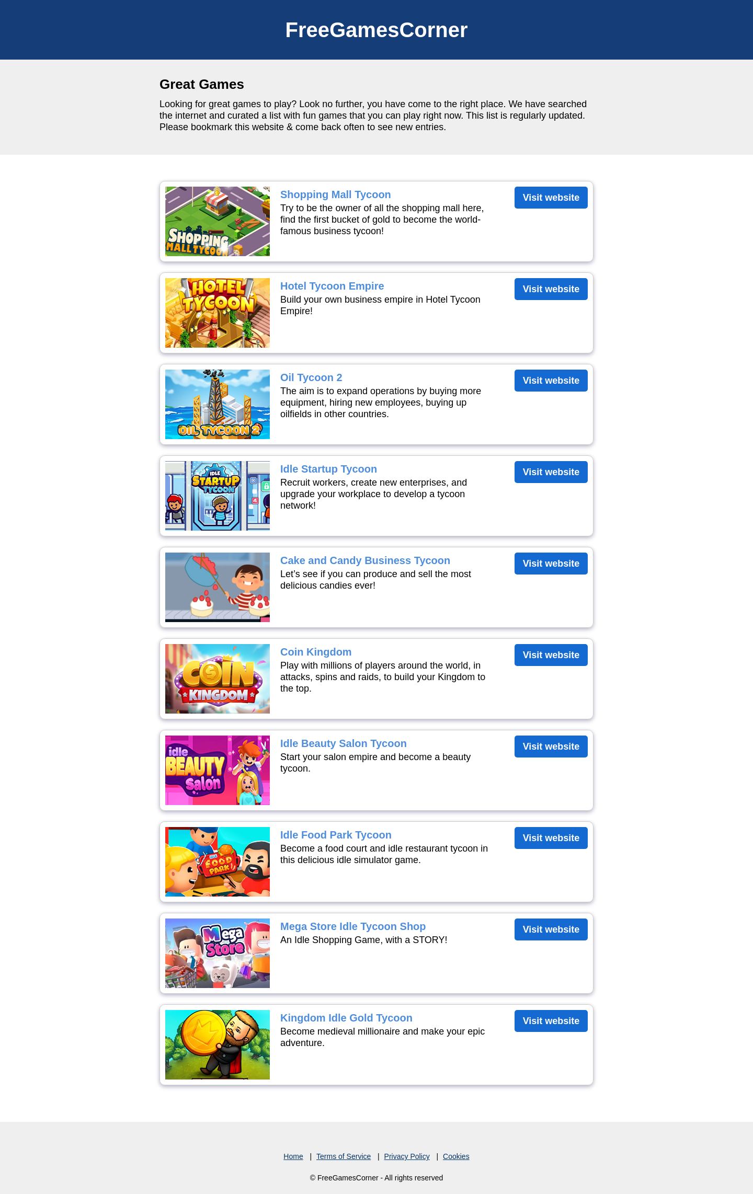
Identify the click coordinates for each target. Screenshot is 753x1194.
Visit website (551, 197)
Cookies (456, 1156)
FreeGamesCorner (376, 29)
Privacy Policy (407, 1156)
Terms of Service (343, 1156)
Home (293, 1156)
